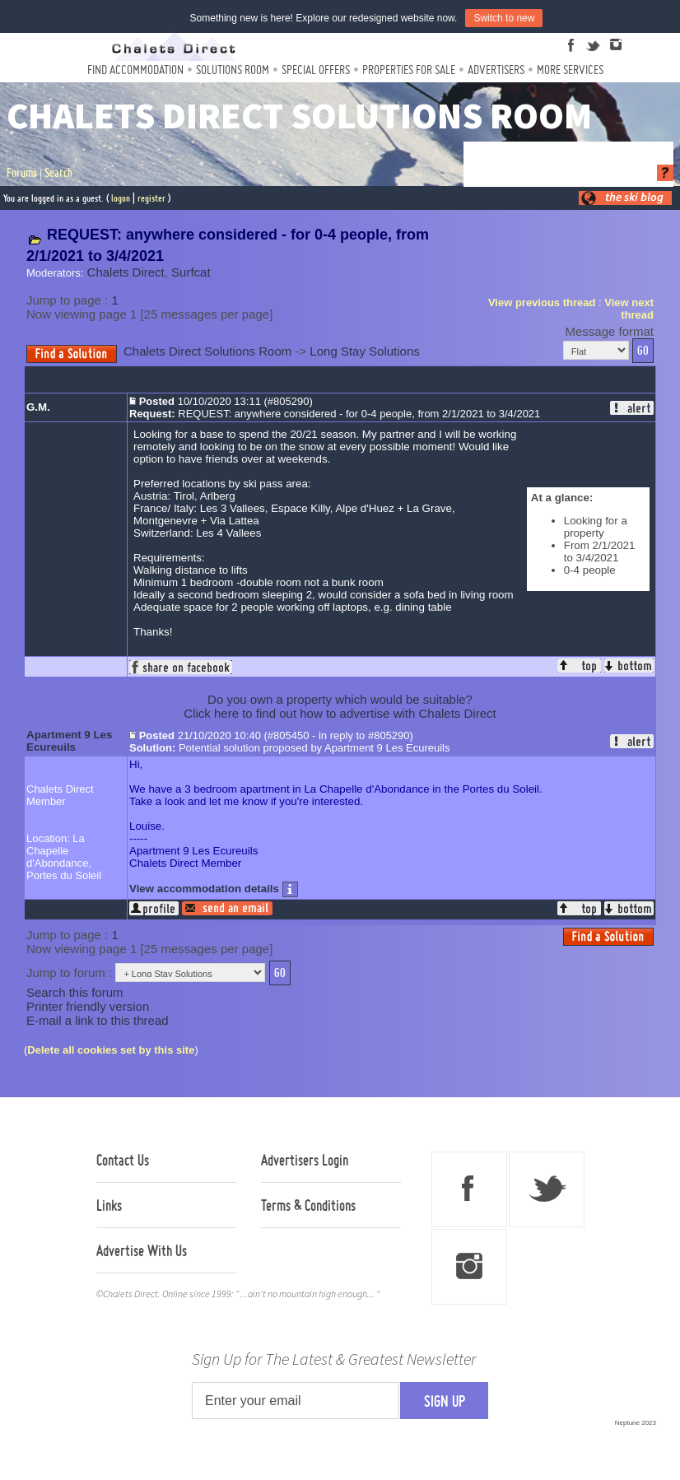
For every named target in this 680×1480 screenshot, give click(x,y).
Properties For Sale (408, 69)
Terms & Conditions (308, 1205)
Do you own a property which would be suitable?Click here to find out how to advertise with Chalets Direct (340, 706)
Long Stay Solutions (364, 351)
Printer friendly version (87, 1006)
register (151, 198)
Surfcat (191, 272)
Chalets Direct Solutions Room (207, 351)
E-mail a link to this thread (97, 1020)
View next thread (629, 308)
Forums (22, 172)
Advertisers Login (304, 1160)
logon (120, 198)
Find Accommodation (135, 69)
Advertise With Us (141, 1250)
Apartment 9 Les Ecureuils (69, 740)
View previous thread (542, 302)
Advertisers (496, 69)
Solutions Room (232, 69)
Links (109, 1205)
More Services (570, 69)
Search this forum (74, 992)
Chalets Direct (126, 272)
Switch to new (503, 18)
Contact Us (122, 1160)
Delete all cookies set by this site (110, 1050)
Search (58, 172)
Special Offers (316, 69)
